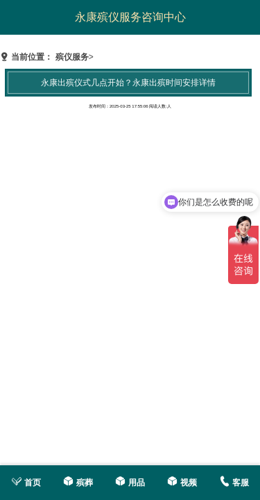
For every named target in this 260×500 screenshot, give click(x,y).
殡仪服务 (72, 57)
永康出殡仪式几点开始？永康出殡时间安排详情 (128, 83)
